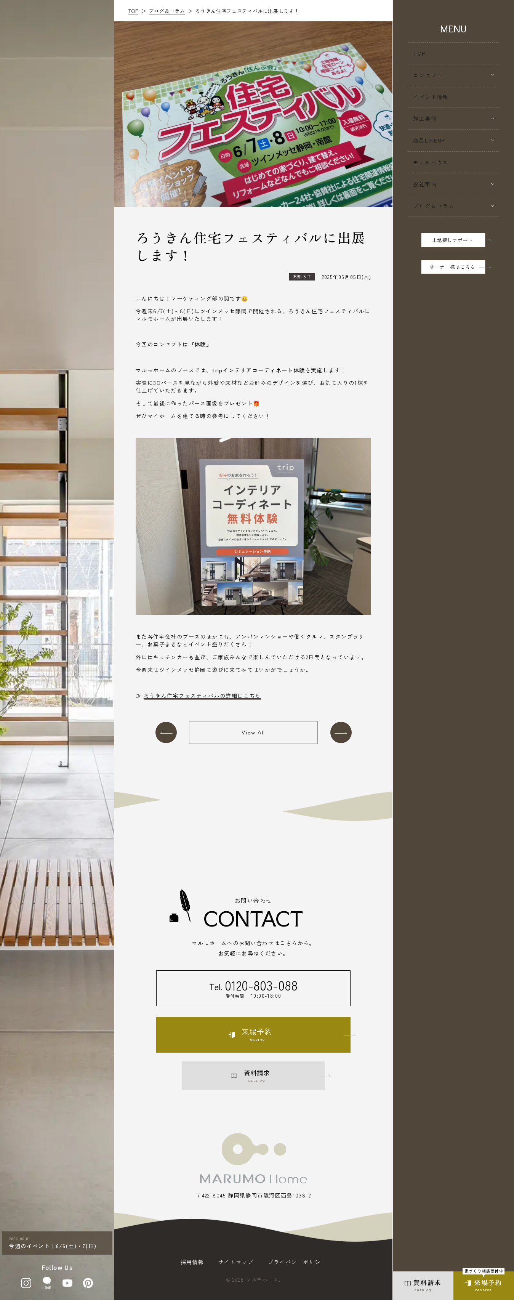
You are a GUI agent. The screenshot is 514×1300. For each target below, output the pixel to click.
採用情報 (192, 1262)
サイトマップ (235, 1262)
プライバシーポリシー (297, 1262)
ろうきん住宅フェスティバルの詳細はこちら (202, 695)
